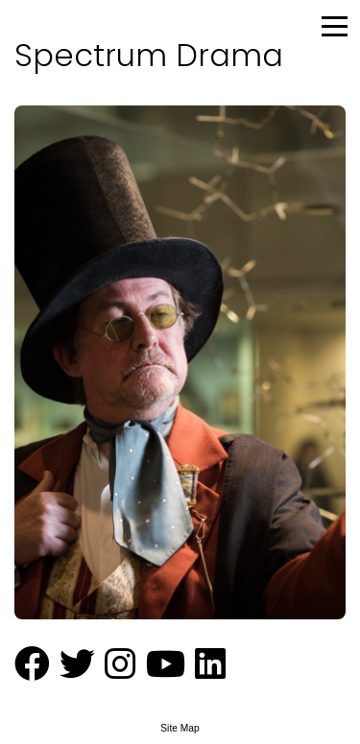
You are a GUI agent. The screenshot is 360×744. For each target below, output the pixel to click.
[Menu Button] (336, 24)
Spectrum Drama (148, 55)
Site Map (179, 728)
